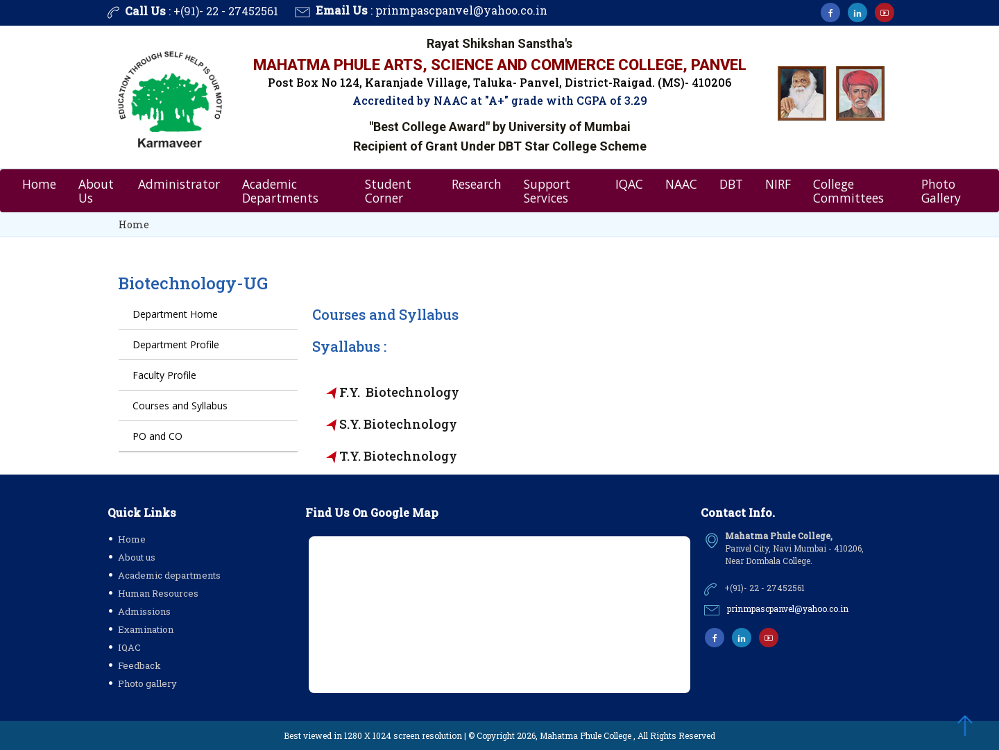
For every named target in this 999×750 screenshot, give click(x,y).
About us (136, 557)
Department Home (175, 314)
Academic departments (169, 575)
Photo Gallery (941, 191)
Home (39, 184)
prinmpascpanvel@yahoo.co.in (461, 10)
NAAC (681, 184)
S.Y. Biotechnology (398, 424)
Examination (145, 629)
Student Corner (388, 191)
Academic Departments (280, 191)
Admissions (144, 611)
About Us (96, 191)
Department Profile (176, 344)
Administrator (179, 184)
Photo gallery (147, 683)
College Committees (848, 191)
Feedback (139, 665)
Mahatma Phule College (585, 735)
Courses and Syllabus (180, 405)
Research (477, 184)
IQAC (629, 184)
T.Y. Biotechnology (398, 456)
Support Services (547, 191)
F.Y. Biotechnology (399, 392)
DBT (731, 184)
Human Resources (158, 593)
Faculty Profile (164, 375)
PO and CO (157, 436)
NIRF (778, 184)
